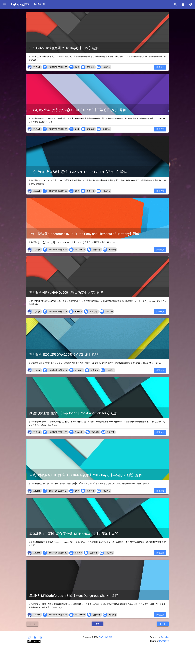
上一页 (32, 624)
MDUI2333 (164, 641)
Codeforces (80, 250)
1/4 (97, 624)
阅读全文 (160, 67)
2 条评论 (110, 370)
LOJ (77, 67)
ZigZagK (36, 67)
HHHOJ (78, 311)
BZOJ (77, 370)
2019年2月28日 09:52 (58, 191)
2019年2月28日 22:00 (58, 67)
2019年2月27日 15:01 (58, 311)
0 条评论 (106, 67)
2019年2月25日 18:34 (58, 615)
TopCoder (79, 432)
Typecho (165, 637)
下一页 (163, 624)
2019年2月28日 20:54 (58, 129)
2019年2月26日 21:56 (58, 432)
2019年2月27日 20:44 (58, 250)
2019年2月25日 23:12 (58, 553)
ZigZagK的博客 (20, 4)
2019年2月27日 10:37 (58, 370)
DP (81, 370)
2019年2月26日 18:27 (58, 491)
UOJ (77, 129)
